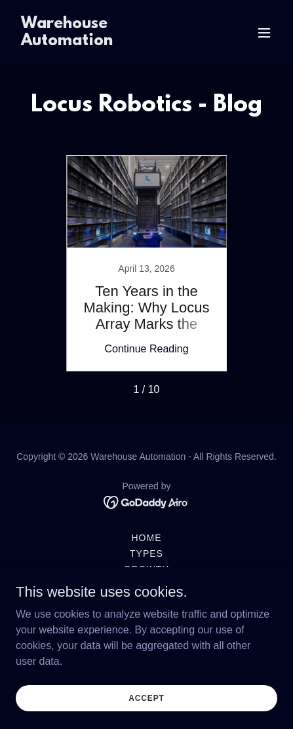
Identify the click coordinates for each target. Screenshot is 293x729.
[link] (107, 41)
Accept (146, 697)
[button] (264, 33)
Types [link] (146, 553)
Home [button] (147, 538)
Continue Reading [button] (146, 348)
